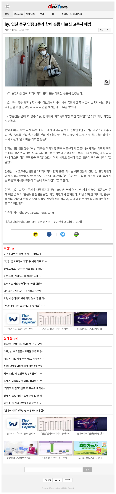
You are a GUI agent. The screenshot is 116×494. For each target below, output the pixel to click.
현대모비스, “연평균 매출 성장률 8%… (24, 268)
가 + (101, 30)
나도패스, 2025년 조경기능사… (90, 457)
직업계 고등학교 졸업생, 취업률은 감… (24, 381)
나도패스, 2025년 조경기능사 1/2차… (23, 291)
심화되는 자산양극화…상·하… (55, 457)
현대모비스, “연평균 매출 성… (90, 328)
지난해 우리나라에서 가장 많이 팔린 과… (25, 298)
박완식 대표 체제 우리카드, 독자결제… (24, 358)
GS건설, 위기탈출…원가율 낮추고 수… (24, 351)
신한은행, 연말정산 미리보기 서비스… (23, 276)
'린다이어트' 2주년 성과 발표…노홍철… (24, 410)
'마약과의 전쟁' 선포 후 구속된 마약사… (24, 388)
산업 (42, 14)
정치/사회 (18, 14)
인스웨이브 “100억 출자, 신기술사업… (24, 254)
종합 (7, 14)
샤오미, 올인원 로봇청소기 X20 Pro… (23, 403)
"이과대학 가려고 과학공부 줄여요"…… (24, 305)
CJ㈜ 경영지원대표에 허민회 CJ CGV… (24, 366)
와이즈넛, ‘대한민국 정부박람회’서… (23, 373)
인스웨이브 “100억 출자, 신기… (21, 328)
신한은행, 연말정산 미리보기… (20, 457)
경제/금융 (30, 14)
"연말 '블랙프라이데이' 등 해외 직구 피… (25, 261)
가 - (108, 30)
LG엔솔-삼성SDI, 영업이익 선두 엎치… (24, 344)
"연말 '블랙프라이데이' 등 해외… (55, 328)
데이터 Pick (76, 14)
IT (53, 14)
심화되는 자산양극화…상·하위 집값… (23, 283)
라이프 (64, 14)
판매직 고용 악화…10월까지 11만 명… (24, 395)
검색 (87, 470)
